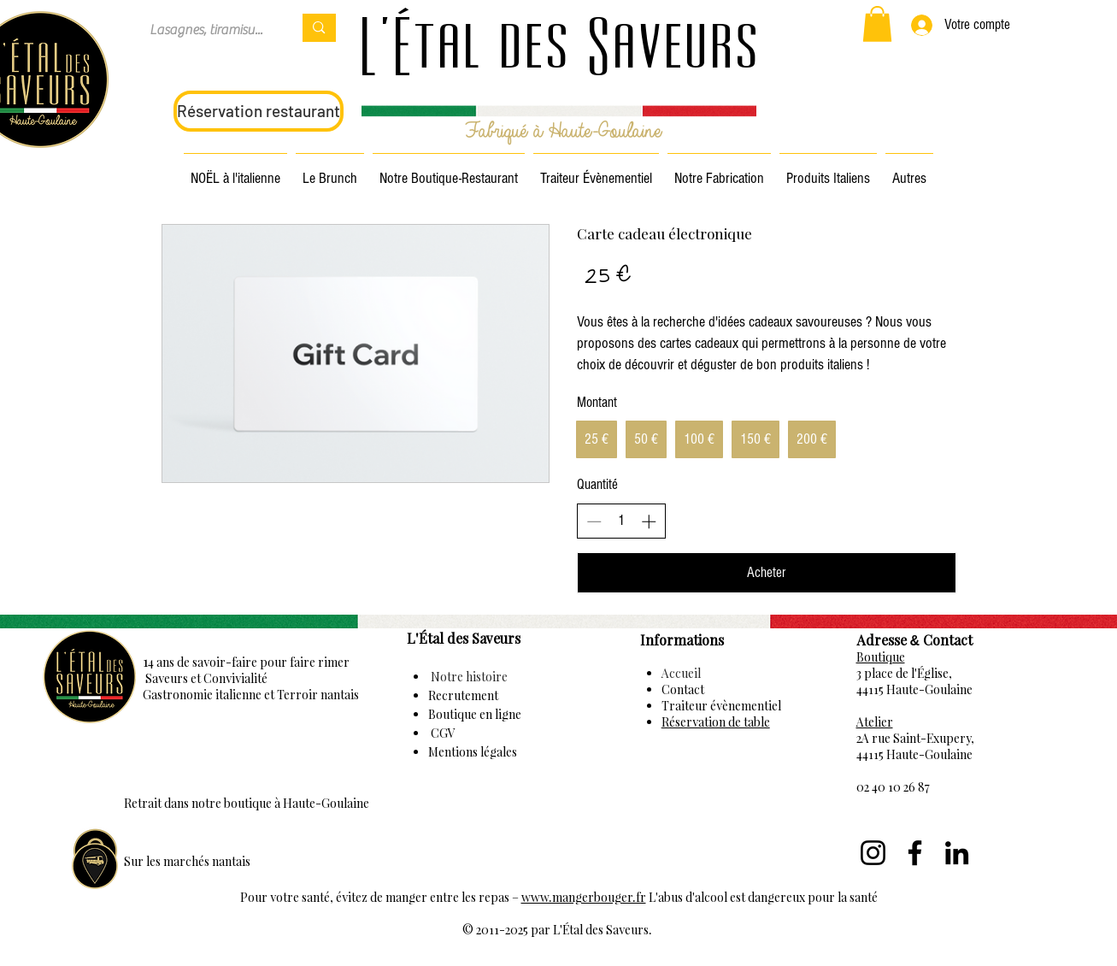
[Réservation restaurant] (258, 111)
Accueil (681, 673)
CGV (442, 733)
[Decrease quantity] (594, 521)
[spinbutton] (621, 520)
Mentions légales (472, 752)
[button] (877, 24)
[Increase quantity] (649, 521)
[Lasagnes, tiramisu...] (208, 30)
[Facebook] (915, 852)
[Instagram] (873, 852)
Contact (682, 689)
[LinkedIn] (956, 852)
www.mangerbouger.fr (583, 897)
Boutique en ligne (474, 714)
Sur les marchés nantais (187, 861)
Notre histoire (468, 677)
